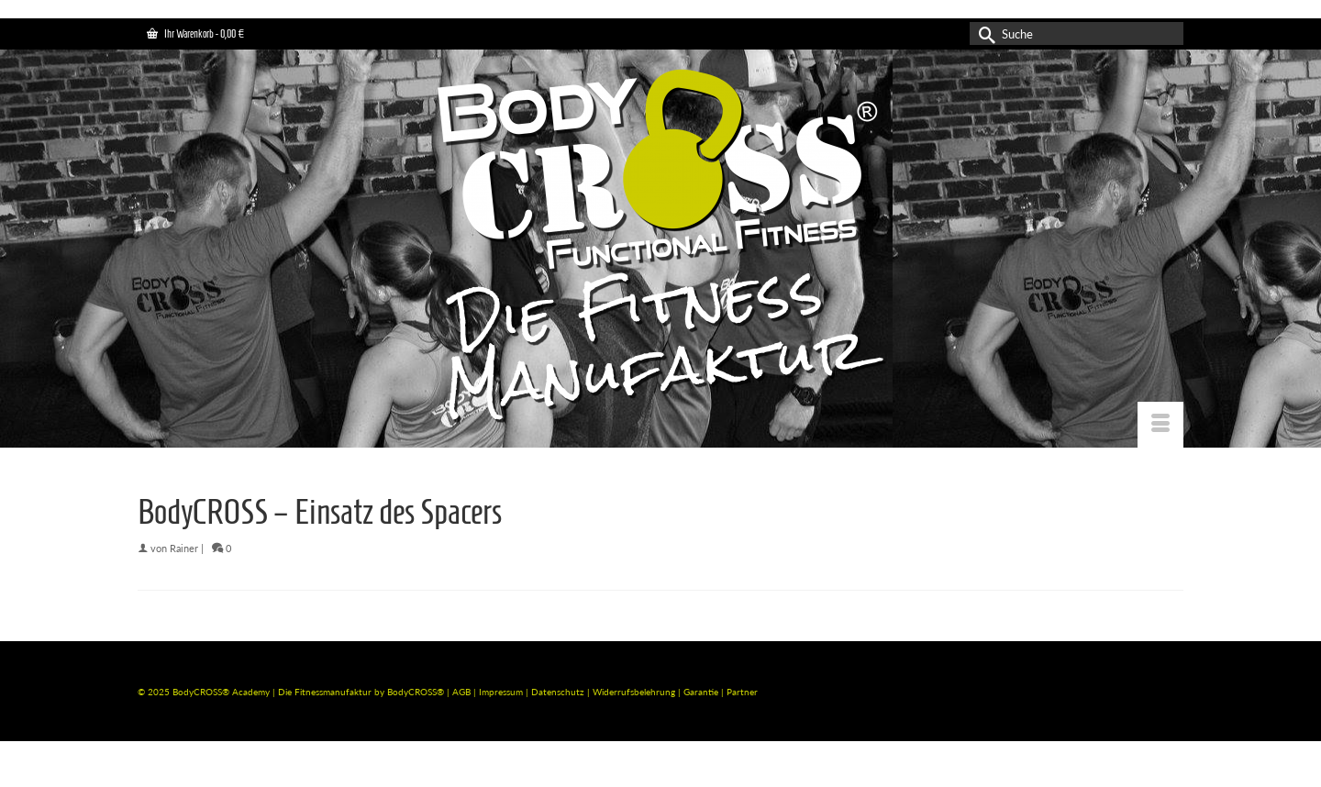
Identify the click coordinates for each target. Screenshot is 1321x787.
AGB (461, 691)
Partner (742, 691)
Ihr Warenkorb (195, 33)
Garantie (702, 691)
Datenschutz (559, 691)
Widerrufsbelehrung (635, 691)
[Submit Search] (983, 33)
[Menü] (1160, 425)
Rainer (184, 548)
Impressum (501, 691)
